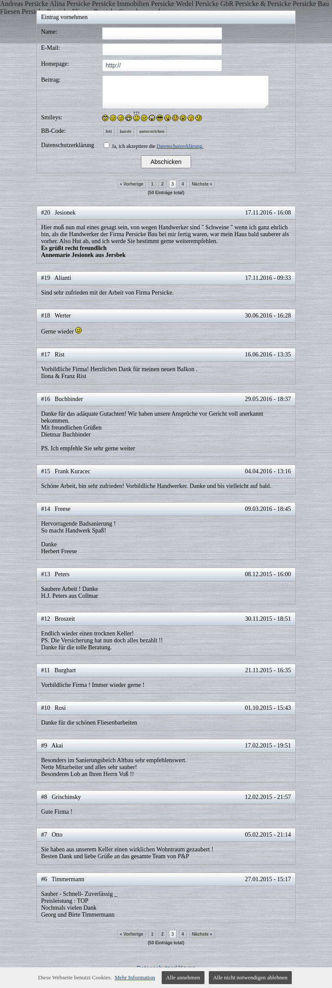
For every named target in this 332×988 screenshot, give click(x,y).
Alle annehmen (183, 977)
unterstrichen (151, 131)
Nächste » (202, 184)
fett (109, 131)
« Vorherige (131, 184)
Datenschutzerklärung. (179, 146)
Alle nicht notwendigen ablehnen (250, 977)
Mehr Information (135, 977)
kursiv (125, 131)
